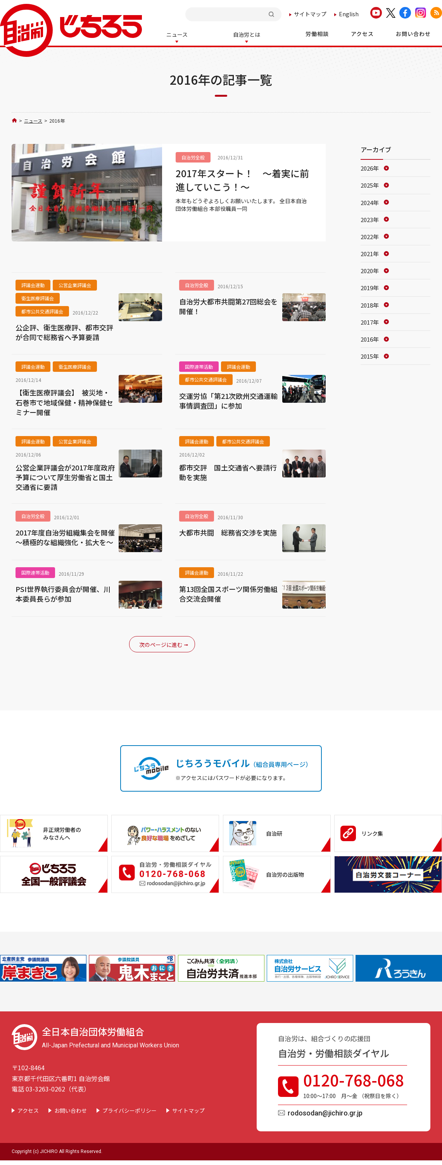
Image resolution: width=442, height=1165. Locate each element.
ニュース (33, 119)
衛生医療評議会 (37, 297)
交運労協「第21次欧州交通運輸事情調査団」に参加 (228, 400)
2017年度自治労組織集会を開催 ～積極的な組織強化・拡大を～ (65, 536)
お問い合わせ (70, 1110)
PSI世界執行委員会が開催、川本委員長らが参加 (63, 593)
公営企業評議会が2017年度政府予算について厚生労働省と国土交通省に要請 (65, 476)
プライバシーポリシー (129, 1110)
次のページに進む (161, 644)
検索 (272, 14)
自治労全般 (193, 156)
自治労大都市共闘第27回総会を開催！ (228, 305)
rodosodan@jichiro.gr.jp (325, 1112)
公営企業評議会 (75, 284)
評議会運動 (33, 284)
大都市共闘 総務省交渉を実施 (228, 532)
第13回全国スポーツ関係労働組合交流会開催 (228, 593)
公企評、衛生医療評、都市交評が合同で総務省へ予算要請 (64, 331)
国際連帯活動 (199, 366)
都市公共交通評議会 (42, 310)
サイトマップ (310, 14)
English (349, 14)
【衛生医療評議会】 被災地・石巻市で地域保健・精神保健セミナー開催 (64, 401)
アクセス (28, 1110)
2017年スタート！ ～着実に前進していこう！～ (242, 179)
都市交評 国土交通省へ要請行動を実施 (228, 471)
